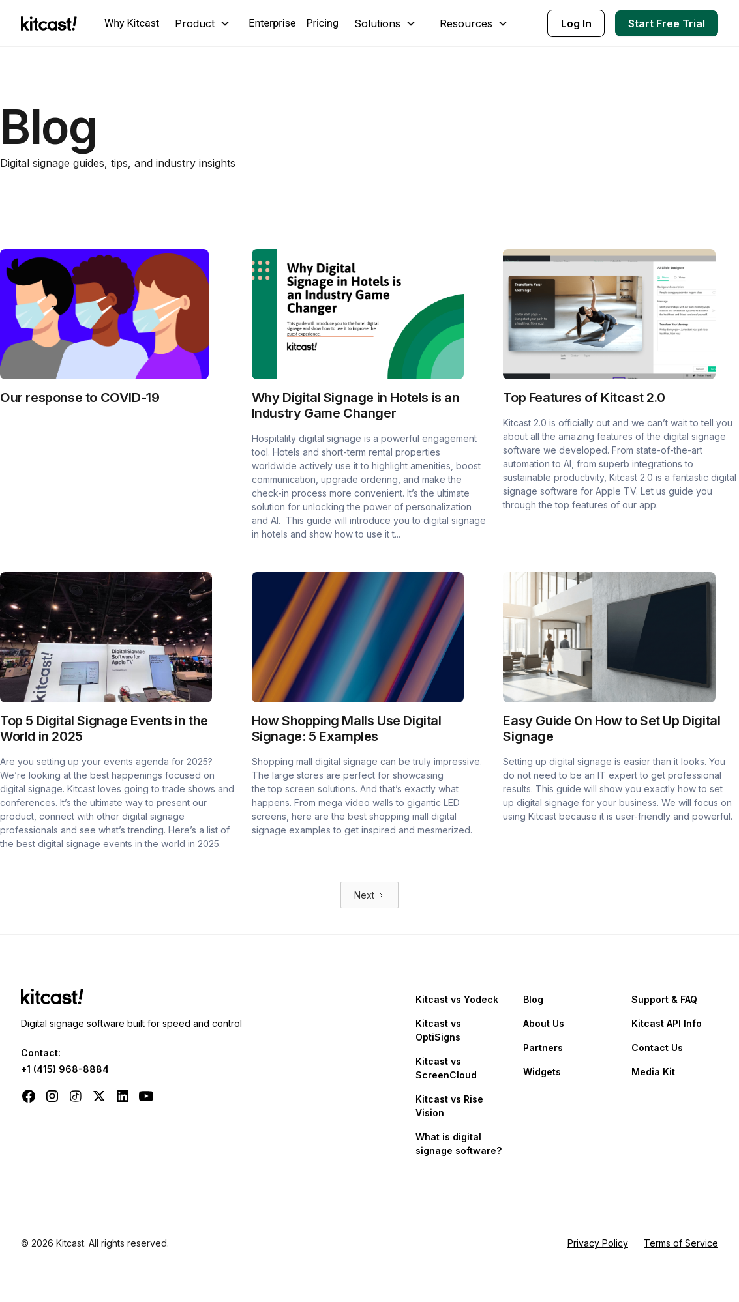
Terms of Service (681, 1243)
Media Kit (653, 1071)
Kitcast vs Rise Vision (449, 1105)
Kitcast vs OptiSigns (438, 1030)
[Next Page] (369, 895)
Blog (533, 999)
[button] (203, 23)
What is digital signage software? (458, 1143)
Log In (576, 23)
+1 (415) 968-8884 (65, 1069)
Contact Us (657, 1047)
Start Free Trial (666, 23)
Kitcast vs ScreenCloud (446, 1068)
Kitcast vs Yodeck (456, 999)
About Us (543, 1023)
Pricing (322, 23)
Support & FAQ (664, 999)
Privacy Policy (597, 1243)
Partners (543, 1047)
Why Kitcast (131, 23)
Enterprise (272, 23)
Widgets (542, 1071)
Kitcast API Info (666, 1023)
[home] (52, 23)
